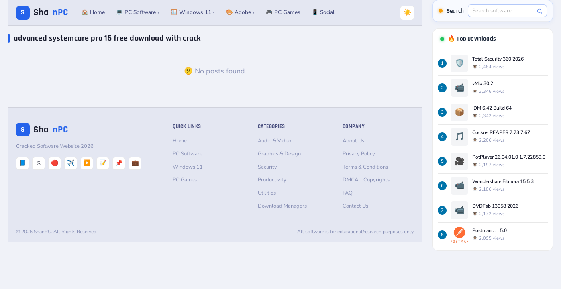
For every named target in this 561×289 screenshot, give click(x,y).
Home (180, 140)
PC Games (185, 179)
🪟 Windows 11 (193, 12)
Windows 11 (188, 167)
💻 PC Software (137, 12)
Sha (42, 12)
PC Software (187, 153)
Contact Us (355, 206)
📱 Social (323, 12)
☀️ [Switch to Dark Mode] (407, 12)
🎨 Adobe (240, 12)
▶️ (87, 163)
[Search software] (503, 10)
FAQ (348, 193)
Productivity (272, 179)
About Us (353, 140)
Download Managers (282, 206)
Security (267, 167)
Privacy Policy (359, 153)
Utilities (267, 193)
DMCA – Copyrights (366, 179)
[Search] (540, 11)
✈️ (71, 163)
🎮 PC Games (283, 12)
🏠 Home (93, 12)
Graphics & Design (279, 153)
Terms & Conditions (365, 167)
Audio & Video (274, 140)
